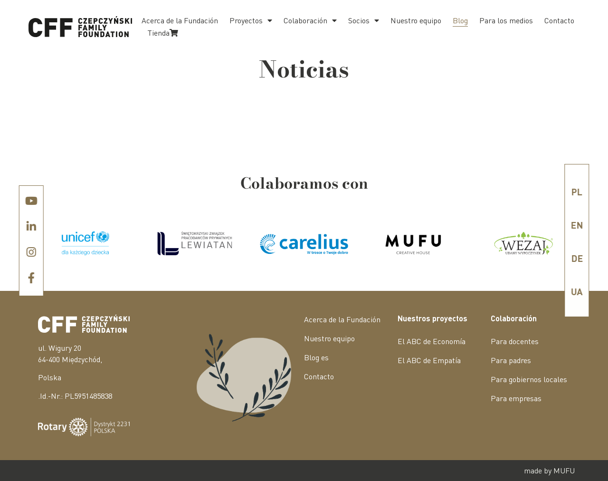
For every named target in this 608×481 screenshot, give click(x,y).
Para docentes (515, 341)
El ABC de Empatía (429, 360)
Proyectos (250, 20)
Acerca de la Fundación (180, 20)
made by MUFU (549, 470)
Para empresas (516, 398)
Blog (460, 20)
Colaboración (310, 20)
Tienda (162, 33)
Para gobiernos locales (529, 379)
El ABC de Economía (432, 341)
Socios (363, 20)
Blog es (316, 357)
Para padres (511, 360)
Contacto (559, 20)
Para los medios (506, 20)
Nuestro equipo (415, 20)
